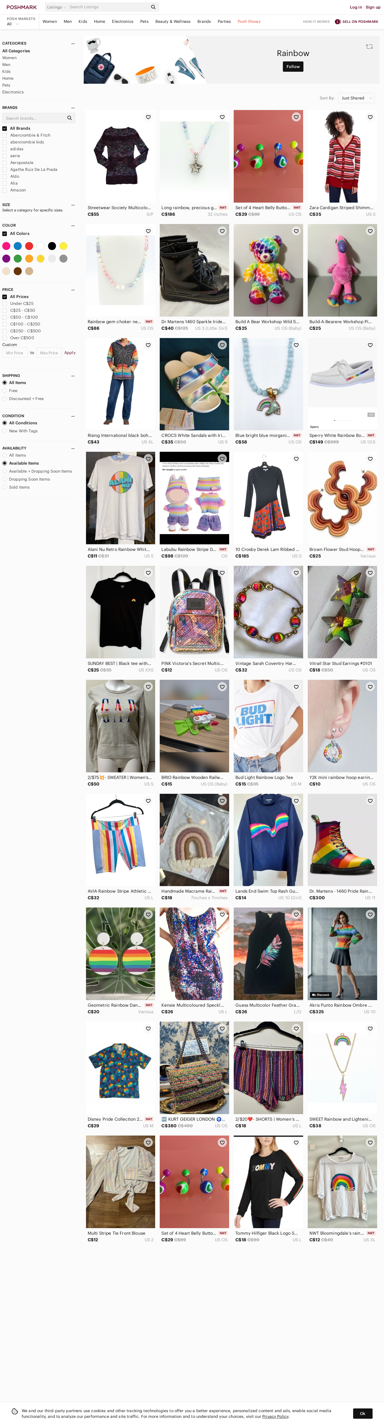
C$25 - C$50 (18, 310)
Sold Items (16, 487)
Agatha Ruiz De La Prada (30, 169)
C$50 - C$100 (20, 317)
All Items (14, 382)
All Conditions (19, 422)
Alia (10, 183)
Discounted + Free (23, 398)
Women (50, 21)
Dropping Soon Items (26, 479)
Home (99, 21)
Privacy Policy (275, 1416)
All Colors (15, 233)
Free (10, 390)
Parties (224, 21)
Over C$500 (18, 337)
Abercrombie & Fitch (26, 135)
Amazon (14, 190)
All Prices (15, 296)
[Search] (108, 7)
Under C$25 (17, 303)
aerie (11, 155)
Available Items (20, 463)
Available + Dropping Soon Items (37, 471)
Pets (144, 21)
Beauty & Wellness (173, 21)
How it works (316, 21)
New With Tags (20, 430)
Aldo (10, 176)
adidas (12, 148)
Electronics (122, 21)
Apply (69, 352)
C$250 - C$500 (21, 330)
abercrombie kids (23, 142)
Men (68, 21)
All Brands (16, 128)
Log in (356, 7)
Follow (293, 66)
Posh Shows (249, 21)
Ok (362, 1413)
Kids (83, 21)
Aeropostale (17, 162)
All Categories (16, 50)
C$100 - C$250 (21, 324)
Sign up (373, 7)
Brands (204, 21)
